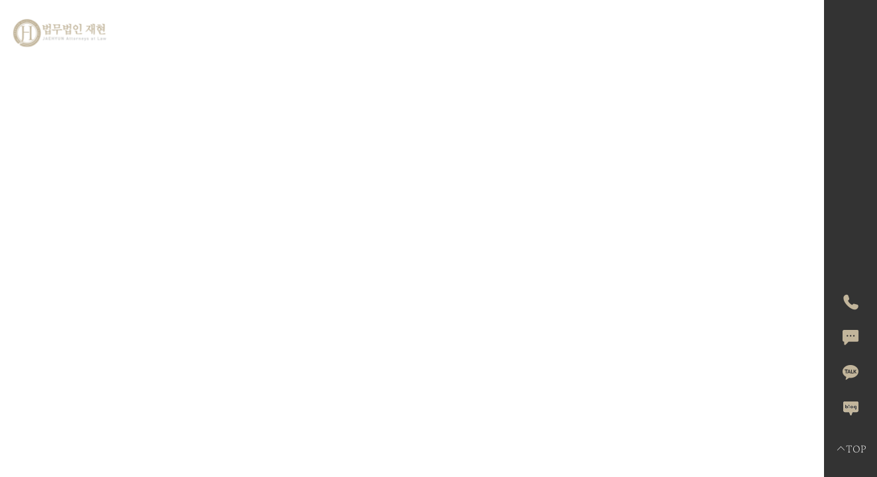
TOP (851, 449)
